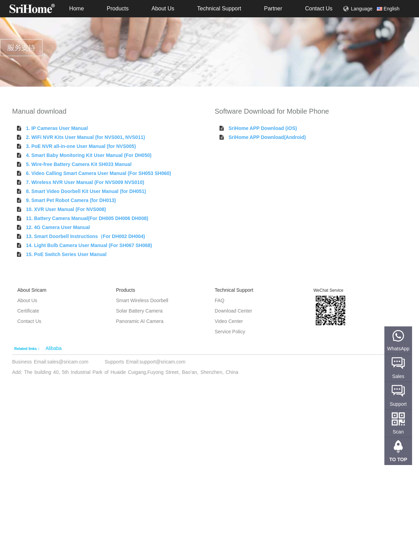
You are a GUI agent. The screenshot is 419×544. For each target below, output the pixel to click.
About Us (162, 8)
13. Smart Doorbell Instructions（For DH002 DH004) (85, 236)
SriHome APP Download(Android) (267, 137)
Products (117, 8)
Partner (273, 8)
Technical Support (219, 8)
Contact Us (318, 8)
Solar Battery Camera (139, 311)
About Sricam (31, 290)
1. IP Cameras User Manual (57, 128)
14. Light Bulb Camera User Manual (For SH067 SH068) (89, 245)
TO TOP (398, 459)
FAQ (219, 300)
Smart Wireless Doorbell (142, 300)
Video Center (229, 321)
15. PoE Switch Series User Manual (66, 254)
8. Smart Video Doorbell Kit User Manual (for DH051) (86, 191)
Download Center (233, 311)
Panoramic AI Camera (139, 321)
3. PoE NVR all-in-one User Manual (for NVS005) (81, 146)
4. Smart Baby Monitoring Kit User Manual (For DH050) (89, 155)
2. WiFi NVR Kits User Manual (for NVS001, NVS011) (85, 137)
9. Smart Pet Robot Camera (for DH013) (71, 200)
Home (76, 8)
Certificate (28, 311)
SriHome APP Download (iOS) (263, 128)
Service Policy (230, 331)
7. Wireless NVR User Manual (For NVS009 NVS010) (85, 182)
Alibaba (53, 348)
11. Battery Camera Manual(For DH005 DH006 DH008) (87, 218)
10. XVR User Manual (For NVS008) (66, 209)
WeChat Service (328, 290)
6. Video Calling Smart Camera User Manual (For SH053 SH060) (98, 173)
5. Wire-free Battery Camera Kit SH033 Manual (79, 164)
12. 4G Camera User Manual (58, 227)
